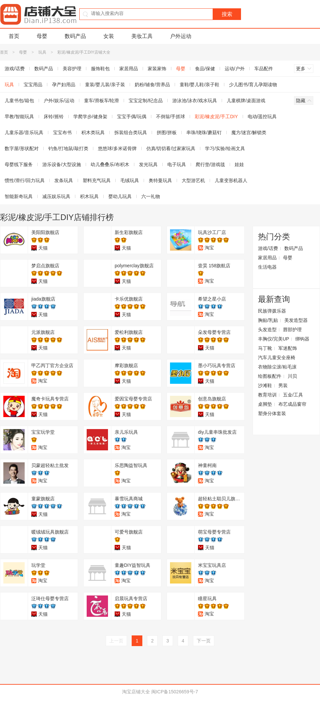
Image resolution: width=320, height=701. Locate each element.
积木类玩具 (93, 132)
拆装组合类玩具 (130, 132)
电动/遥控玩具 (262, 116)
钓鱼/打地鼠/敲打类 (68, 148)
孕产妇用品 (63, 84)
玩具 (42, 52)
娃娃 (239, 164)
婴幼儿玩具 (120, 196)
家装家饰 (157, 68)
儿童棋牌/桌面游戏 (246, 100)
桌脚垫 (265, 404)
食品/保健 (205, 68)
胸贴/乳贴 (268, 320)
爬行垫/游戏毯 (210, 164)
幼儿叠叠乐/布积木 (110, 164)
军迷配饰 (287, 348)
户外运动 (180, 36)
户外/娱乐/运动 (59, 100)
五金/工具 (293, 394)
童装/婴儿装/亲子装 (105, 84)
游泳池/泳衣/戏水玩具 (194, 100)
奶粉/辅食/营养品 (152, 84)
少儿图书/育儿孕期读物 (253, 84)
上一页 (116, 640)
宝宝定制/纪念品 (146, 100)
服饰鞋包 (100, 68)
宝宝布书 (62, 132)
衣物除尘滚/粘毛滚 (277, 366)
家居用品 (128, 68)
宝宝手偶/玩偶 (131, 116)
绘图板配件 (269, 376)
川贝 (292, 376)
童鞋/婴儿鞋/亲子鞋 (200, 84)
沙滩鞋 (265, 385)
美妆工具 (142, 36)
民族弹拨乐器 (272, 311)
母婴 (42, 36)
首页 (14, 36)
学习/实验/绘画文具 (225, 148)
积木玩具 (89, 196)
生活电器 (267, 267)
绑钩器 (302, 339)
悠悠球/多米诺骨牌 (117, 148)
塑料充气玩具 (97, 180)
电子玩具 (176, 164)
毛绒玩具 (129, 180)
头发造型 (267, 329)
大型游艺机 (193, 180)
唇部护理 (292, 329)
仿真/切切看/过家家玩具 (171, 148)
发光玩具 (148, 164)
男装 (283, 385)
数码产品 (75, 36)
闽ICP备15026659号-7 (174, 691)
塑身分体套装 (272, 413)
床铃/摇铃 (54, 116)
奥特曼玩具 (160, 180)
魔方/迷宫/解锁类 (249, 132)
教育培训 (267, 394)
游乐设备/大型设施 (61, 164)
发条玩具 (63, 180)
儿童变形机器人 (231, 180)
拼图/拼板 (167, 132)
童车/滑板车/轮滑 (101, 100)
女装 (108, 36)
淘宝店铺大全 (136, 691)
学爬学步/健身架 (90, 116)
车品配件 (263, 68)
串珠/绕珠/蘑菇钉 (204, 132)
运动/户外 (235, 68)
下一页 (204, 640)
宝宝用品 (33, 84)
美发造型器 (296, 320)
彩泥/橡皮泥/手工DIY (216, 116)
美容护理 (72, 68)
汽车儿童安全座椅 (276, 357)
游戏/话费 (268, 248)
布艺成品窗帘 (292, 404)
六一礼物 (150, 196)
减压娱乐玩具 (56, 196)
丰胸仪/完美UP (273, 339)
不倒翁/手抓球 (170, 116)
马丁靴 (265, 348)
